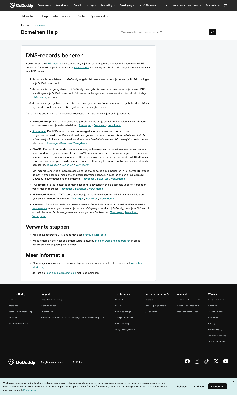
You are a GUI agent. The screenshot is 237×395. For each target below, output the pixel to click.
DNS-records (53, 63)
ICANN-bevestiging (123, 312)
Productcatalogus (123, 323)
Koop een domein (216, 300)
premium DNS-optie (94, 234)
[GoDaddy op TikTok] (207, 363)
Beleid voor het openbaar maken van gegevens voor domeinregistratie (73, 317)
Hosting (211, 323)
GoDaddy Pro (151, 312)
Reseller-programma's (155, 306)
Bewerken (100, 125)
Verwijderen (114, 125)
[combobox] (164, 32)
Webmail (119, 300)
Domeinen (40, 25)
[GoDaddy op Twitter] (216, 363)
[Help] (167, 5)
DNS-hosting (39, 97)
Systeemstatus (99, 16)
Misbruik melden (48, 306)
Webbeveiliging (215, 329)
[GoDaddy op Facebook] (187, 363)
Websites (212, 306)
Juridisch (12, 317)
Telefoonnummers (216, 341)
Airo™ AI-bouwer (148, 5)
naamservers (81, 67)
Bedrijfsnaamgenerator (125, 329)
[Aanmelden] (213, 5)
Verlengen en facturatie (188, 306)
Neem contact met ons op (20, 312)
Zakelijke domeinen (124, 317)
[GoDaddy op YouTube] (226, 363)
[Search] (212, 32)
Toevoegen (85, 125)
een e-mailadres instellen (61, 273)
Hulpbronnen (47, 312)
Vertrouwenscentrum (18, 323)
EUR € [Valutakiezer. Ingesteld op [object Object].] (78, 362)
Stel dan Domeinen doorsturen (112, 240)
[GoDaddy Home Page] (22, 362)
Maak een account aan (187, 312)
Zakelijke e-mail (215, 312)
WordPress (213, 317)
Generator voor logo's (218, 335)
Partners (149, 300)
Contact (82, 16)
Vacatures (13, 306)
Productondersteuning (51, 300)
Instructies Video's (62, 16)
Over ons (12, 300)
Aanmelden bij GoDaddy (188, 300)
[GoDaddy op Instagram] (197, 363)
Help (45, 16)
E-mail (77, 5)
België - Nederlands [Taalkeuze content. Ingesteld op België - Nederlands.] (54, 362)
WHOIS (118, 306)
